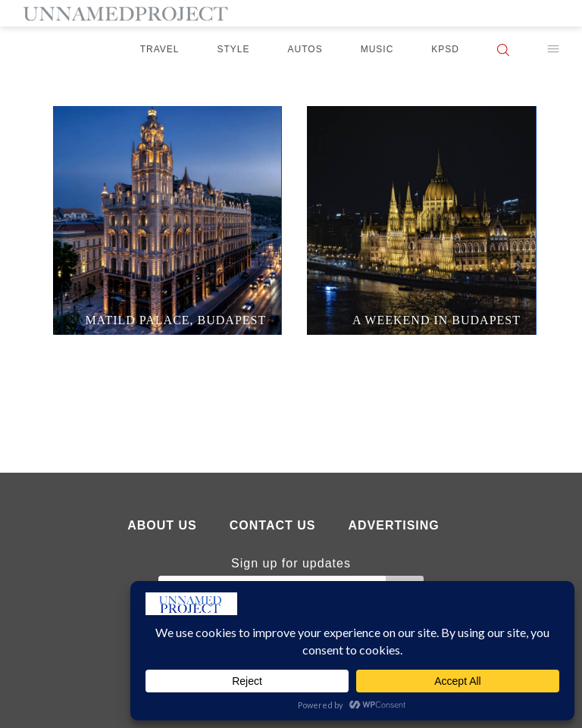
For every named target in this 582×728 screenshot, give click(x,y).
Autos (305, 49)
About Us (162, 525)
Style (233, 49)
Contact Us (273, 525)
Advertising (393, 525)
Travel (160, 49)
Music (377, 49)
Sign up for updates (291, 563)
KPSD (445, 49)
